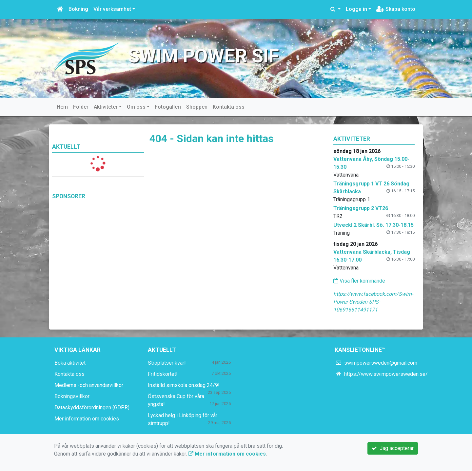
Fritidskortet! (163, 374)
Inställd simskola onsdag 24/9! (184, 385)
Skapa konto (395, 9)
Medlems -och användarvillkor (88, 385)
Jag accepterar (393, 448)
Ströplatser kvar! (167, 363)
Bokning (78, 9)
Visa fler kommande (359, 281)
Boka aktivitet (70, 363)
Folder (80, 107)
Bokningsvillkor (71, 396)
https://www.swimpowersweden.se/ (386, 374)
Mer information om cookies (86, 419)
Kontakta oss (229, 107)
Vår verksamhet (112, 9)
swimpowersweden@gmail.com (380, 363)
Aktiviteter (106, 107)
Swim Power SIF (203, 56)
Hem (62, 107)
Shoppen (196, 107)
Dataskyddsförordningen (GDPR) (91, 407)
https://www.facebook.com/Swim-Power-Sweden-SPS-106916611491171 (373, 302)
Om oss (136, 107)
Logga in (356, 9)
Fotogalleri (168, 107)
